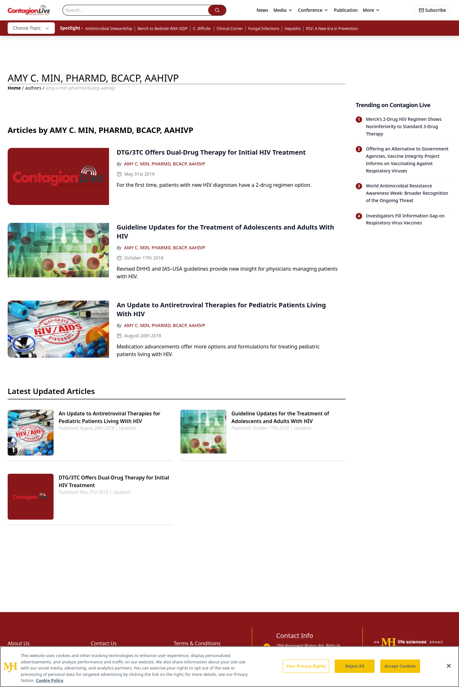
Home (14, 88)
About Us (19, 643)
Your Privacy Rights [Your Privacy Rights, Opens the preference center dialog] (306, 666)
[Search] (135, 10)
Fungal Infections (263, 28)
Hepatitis (293, 28)
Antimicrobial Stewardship (108, 28)
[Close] (449, 666)
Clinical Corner (230, 28)
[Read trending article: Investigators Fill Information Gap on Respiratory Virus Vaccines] (403, 219)
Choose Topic (31, 28)
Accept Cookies (400, 666)
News (262, 10)
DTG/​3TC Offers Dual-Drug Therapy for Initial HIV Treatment (114, 481)
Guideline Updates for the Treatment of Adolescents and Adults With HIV (280, 417)
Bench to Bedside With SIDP (163, 28)
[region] (229, 666)
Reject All (354, 666)
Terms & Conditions (197, 643)
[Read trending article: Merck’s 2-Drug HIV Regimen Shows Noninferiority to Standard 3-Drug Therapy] (403, 126)
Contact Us (104, 643)
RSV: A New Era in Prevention (332, 28)
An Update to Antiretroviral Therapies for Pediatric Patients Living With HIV (109, 417)
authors (33, 88)
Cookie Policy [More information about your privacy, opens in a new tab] (49, 680)
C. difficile (202, 28)
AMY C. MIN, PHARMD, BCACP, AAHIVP (164, 164)
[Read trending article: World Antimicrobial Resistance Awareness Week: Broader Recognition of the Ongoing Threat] (403, 193)
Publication (346, 10)
